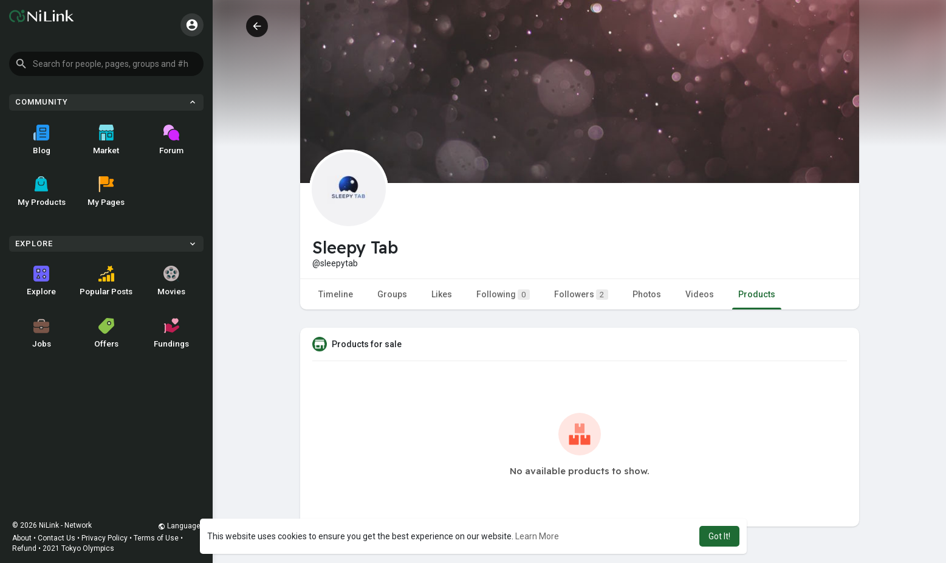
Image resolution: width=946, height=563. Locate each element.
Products (756, 294)
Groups (392, 294)
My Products (42, 191)
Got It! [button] (719, 536)
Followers (581, 294)
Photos (646, 294)
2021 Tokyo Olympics (78, 548)
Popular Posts (106, 281)
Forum (171, 140)
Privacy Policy (104, 538)
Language (179, 526)
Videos (699, 294)
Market (106, 140)
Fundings (171, 333)
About (22, 538)
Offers (106, 333)
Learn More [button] (537, 536)
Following (503, 294)
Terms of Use (156, 538)
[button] (106, 64)
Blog (41, 140)
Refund (24, 548)
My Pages (106, 191)
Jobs (41, 333)
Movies (171, 281)
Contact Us (56, 538)
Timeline (335, 294)
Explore (41, 281)
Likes (441, 294)
